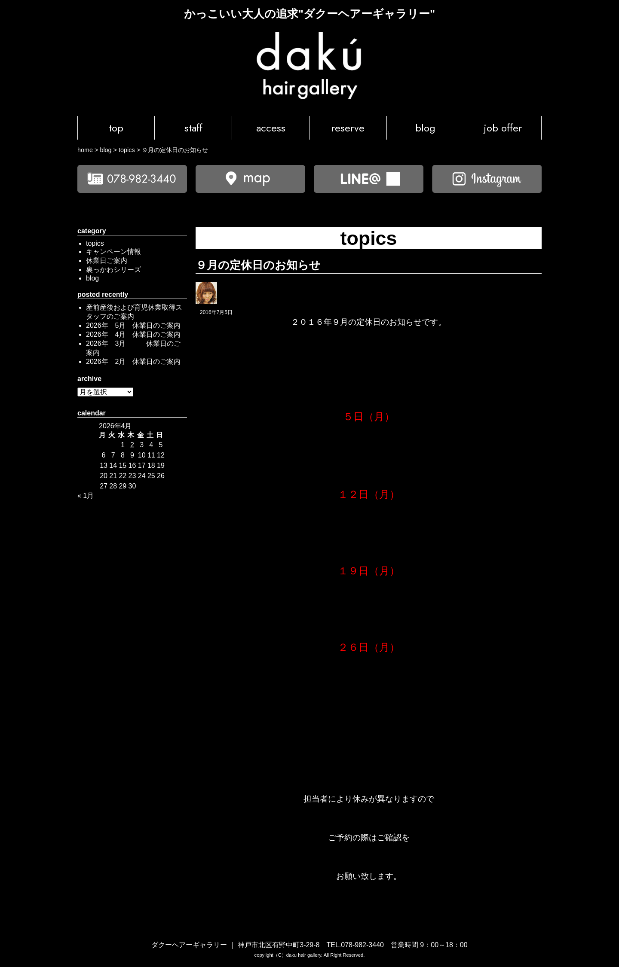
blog (425, 127)
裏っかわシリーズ (113, 269)
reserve (348, 127)
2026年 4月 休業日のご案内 (133, 334)
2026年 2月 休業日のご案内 (133, 361)
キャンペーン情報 (113, 251)
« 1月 (85, 495)
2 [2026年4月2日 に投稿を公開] (132, 444)
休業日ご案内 (106, 260)
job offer (503, 127)
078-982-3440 (362, 945)
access (270, 127)
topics (95, 243)
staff (193, 127)
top (116, 127)
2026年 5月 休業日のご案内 (133, 325)
